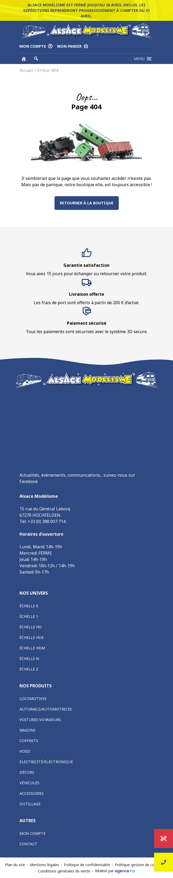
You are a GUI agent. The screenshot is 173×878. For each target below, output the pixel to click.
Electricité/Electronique (46, 761)
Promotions (164, 838)
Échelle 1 (28, 616)
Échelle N (29, 658)
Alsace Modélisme (37, 490)
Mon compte (32, 833)
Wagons (27, 730)
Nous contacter (163, 862)
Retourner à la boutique (86, 202)
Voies (24, 751)
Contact (28, 843)
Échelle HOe (31, 637)
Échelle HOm (32, 647)
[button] (139, 58)
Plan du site (15, 864)
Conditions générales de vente (64, 871)
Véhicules (29, 782)
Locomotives (33, 698)
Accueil (26, 70)
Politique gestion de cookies (139, 864)
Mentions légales (44, 864)
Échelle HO (30, 626)
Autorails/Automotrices (45, 709)
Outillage (30, 803)
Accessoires (31, 793)
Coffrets (28, 740)
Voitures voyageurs (40, 719)
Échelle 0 (28, 605)
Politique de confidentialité (87, 864)
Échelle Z (28, 669)
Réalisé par (115, 871)
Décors (26, 772)
